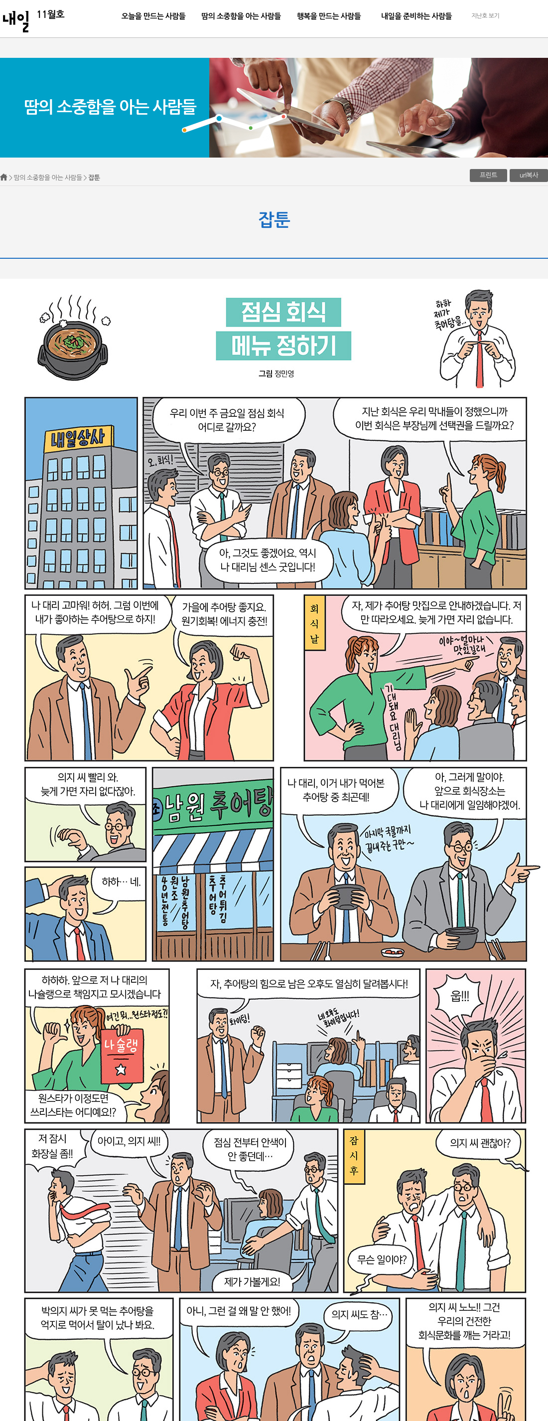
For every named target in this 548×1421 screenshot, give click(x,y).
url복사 (529, 175)
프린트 (488, 175)
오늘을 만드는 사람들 (154, 16)
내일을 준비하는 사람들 (416, 16)
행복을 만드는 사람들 (329, 16)
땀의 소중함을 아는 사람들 (240, 16)
